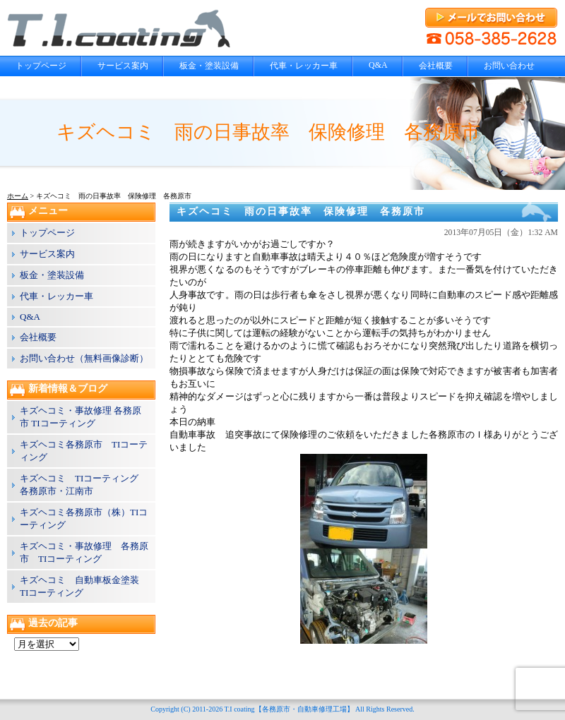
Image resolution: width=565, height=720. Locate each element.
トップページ (41, 66)
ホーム (17, 196)
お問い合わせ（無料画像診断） (84, 358)
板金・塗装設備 (209, 66)
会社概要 (436, 66)
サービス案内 (122, 66)
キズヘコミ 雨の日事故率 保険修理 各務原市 (301, 211)
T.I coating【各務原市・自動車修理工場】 (288, 709)
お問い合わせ (509, 66)
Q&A (378, 65)
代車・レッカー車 (304, 66)
